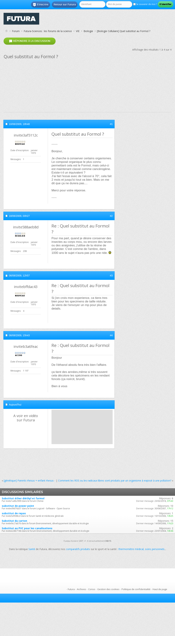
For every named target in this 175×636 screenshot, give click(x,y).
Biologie (88, 31)
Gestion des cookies (108, 589)
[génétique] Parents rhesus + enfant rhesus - (29, 480)
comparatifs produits (78, 549)
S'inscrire (40, 4)
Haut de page (160, 589)
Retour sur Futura (65, 4)
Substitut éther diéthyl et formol (23, 498)
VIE (77, 31)
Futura (71, 589)
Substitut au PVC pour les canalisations (27, 528)
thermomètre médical (131, 549)
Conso (91, 589)
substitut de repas (14, 513)
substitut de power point (18, 505)
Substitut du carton (14, 520)
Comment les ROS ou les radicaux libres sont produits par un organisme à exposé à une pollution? (114, 480)
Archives (81, 589)
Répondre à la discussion (29, 41)
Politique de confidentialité (136, 589)
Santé (32, 549)
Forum (16, 31)
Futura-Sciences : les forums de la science (48, 31)
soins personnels (154, 549)
